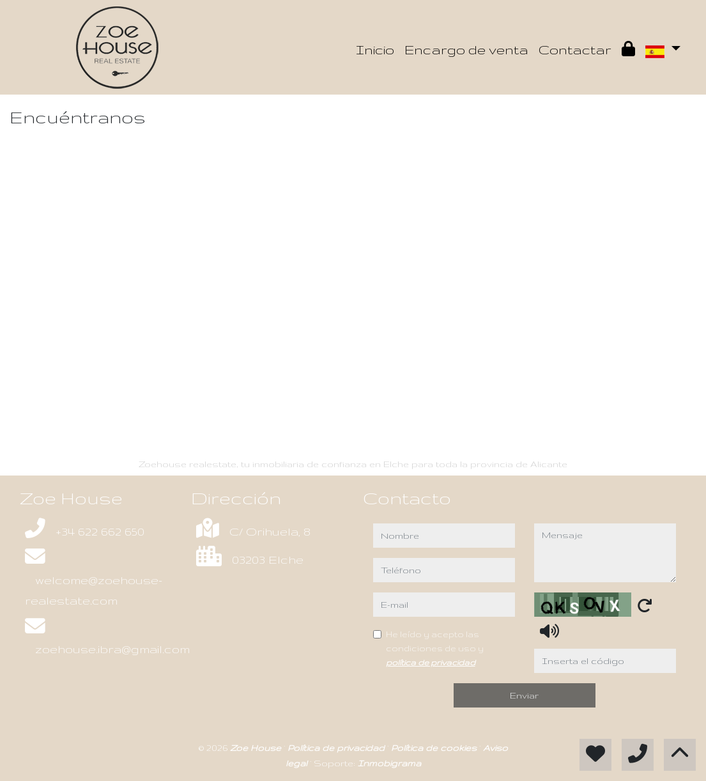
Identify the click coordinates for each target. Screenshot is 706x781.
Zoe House (257, 748)
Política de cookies (435, 748)
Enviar (524, 695)
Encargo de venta (466, 49)
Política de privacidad (337, 748)
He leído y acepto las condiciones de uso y (435, 648)
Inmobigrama (389, 763)
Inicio (375, 49)
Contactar (575, 49)
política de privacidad (430, 662)
